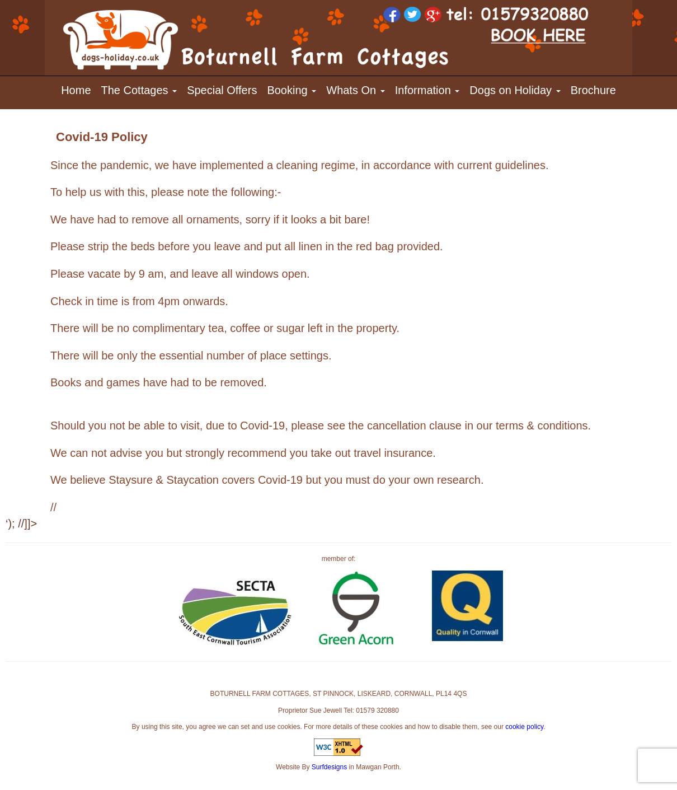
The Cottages (139, 90)
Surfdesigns (329, 767)
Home (76, 90)
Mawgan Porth (377, 767)
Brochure (593, 90)
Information (427, 90)
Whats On (355, 90)
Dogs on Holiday (514, 90)
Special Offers (222, 90)
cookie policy (524, 727)
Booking (291, 90)
